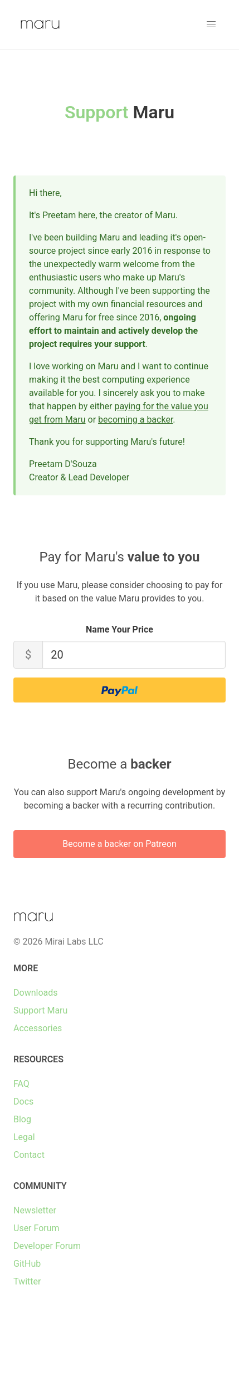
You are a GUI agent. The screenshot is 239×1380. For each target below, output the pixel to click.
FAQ (21, 1083)
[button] (211, 24)
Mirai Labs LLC (74, 941)
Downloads (35, 992)
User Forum (36, 1228)
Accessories (37, 1028)
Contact (29, 1155)
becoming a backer (135, 419)
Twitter (27, 1281)
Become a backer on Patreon (119, 844)
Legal (24, 1137)
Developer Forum (47, 1246)
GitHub (27, 1263)
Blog (22, 1119)
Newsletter (34, 1210)
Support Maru (40, 1010)
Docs (23, 1101)
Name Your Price (119, 629)
